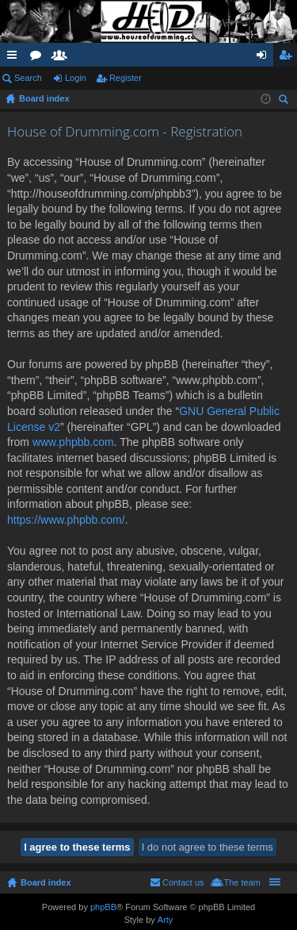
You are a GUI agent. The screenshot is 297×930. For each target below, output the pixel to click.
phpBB (103, 907)
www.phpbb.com (73, 442)
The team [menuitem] (242, 882)
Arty (165, 919)
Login (75, 78)
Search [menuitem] (285, 101)
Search (28, 78)
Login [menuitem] (265, 58)
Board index (46, 882)
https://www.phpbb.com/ (66, 519)
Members (62, 58)
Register (125, 78)
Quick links (15, 58)
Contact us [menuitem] (183, 882)
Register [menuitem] (288, 58)
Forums (39, 58)
